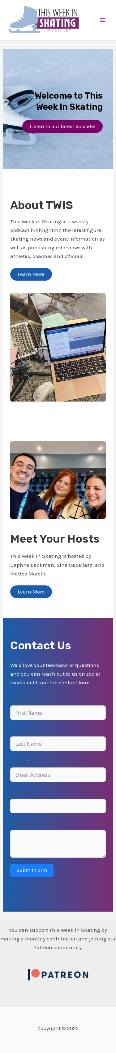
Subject (19, 792)
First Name (23, 699)
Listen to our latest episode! (62, 126)
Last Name (23, 730)
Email (17, 761)
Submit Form (32, 870)
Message (21, 824)
